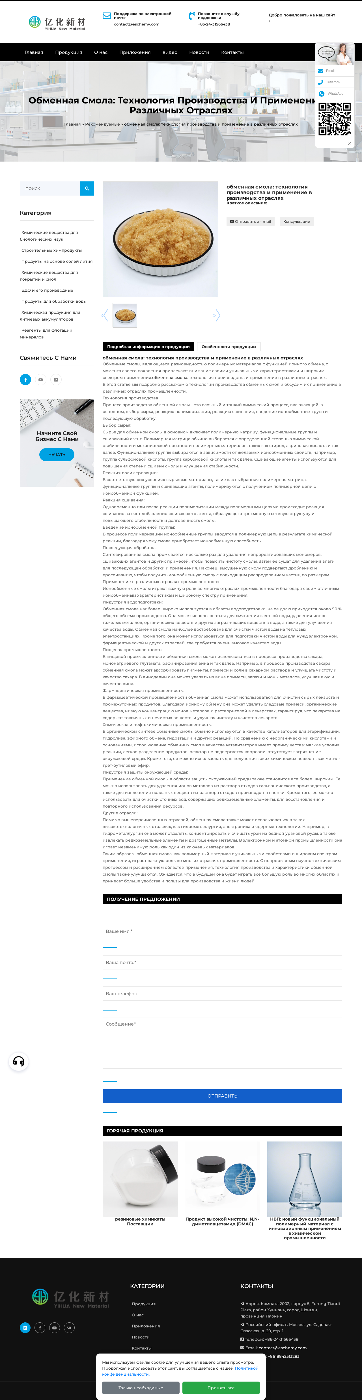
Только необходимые (140, 1387)
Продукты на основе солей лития (56, 261)
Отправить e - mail (250, 221)
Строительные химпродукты (51, 250)
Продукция (68, 52)
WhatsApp (330, 93)
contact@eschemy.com (137, 24)
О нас (100, 52)
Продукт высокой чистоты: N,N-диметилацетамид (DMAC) (222, 1221)
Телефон (329, 82)
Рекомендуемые (102, 124)
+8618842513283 (283, 1356)
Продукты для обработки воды (53, 301)
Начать (56, 454)
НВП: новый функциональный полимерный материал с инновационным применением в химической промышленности (305, 1228)
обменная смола (169, 377)
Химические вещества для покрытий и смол (49, 276)
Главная (34, 52)
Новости (199, 52)
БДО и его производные (46, 290)
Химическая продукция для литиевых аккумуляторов (50, 316)
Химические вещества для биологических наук (49, 236)
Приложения (135, 52)
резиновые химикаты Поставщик (140, 1221)
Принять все (221, 1387)
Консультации (296, 221)
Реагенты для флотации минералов (46, 334)
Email (326, 70)
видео (170, 52)
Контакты (232, 52)
